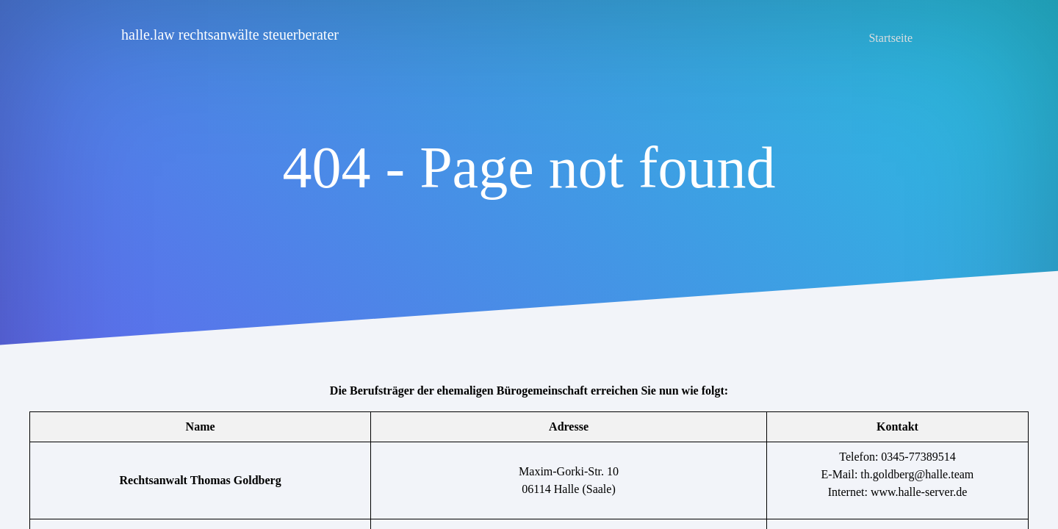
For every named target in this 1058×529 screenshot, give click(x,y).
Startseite (890, 38)
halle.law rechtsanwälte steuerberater (230, 34)
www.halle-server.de (919, 492)
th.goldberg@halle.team (917, 474)
